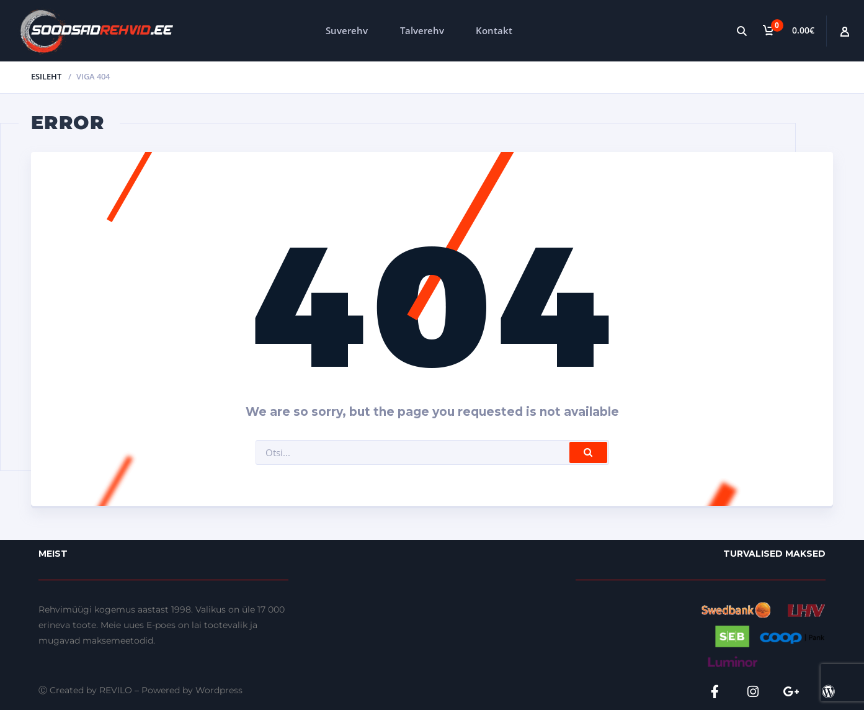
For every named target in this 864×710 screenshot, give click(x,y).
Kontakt (494, 30)
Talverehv (422, 30)
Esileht (46, 76)
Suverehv (347, 30)
